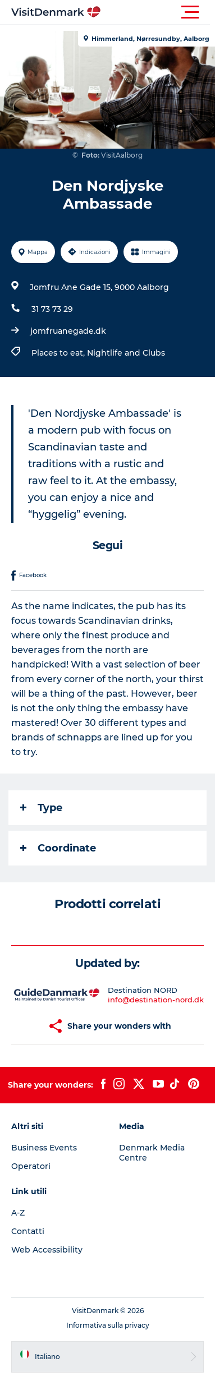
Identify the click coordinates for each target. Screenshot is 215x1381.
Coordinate (58, 848)
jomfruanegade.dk (68, 331)
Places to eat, (59, 353)
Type (41, 808)
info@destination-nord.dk (156, 999)
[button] (158, 12)
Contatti (27, 1231)
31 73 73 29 (52, 309)
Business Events (44, 1148)
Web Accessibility (47, 1250)
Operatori (31, 1166)
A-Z (18, 1213)
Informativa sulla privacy (107, 1325)
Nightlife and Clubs (126, 353)
